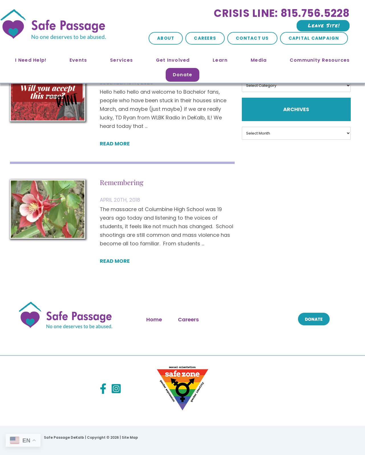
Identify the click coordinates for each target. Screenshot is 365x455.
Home (154, 319)
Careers (205, 38)
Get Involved (173, 60)
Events (78, 60)
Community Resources (320, 60)
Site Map (130, 437)
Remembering (121, 182)
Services (121, 60)
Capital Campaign (314, 38)
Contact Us (252, 38)
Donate (182, 74)
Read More (115, 143)
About (165, 38)
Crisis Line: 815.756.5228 (282, 13)
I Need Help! (30, 60)
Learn (220, 60)
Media (259, 60)
